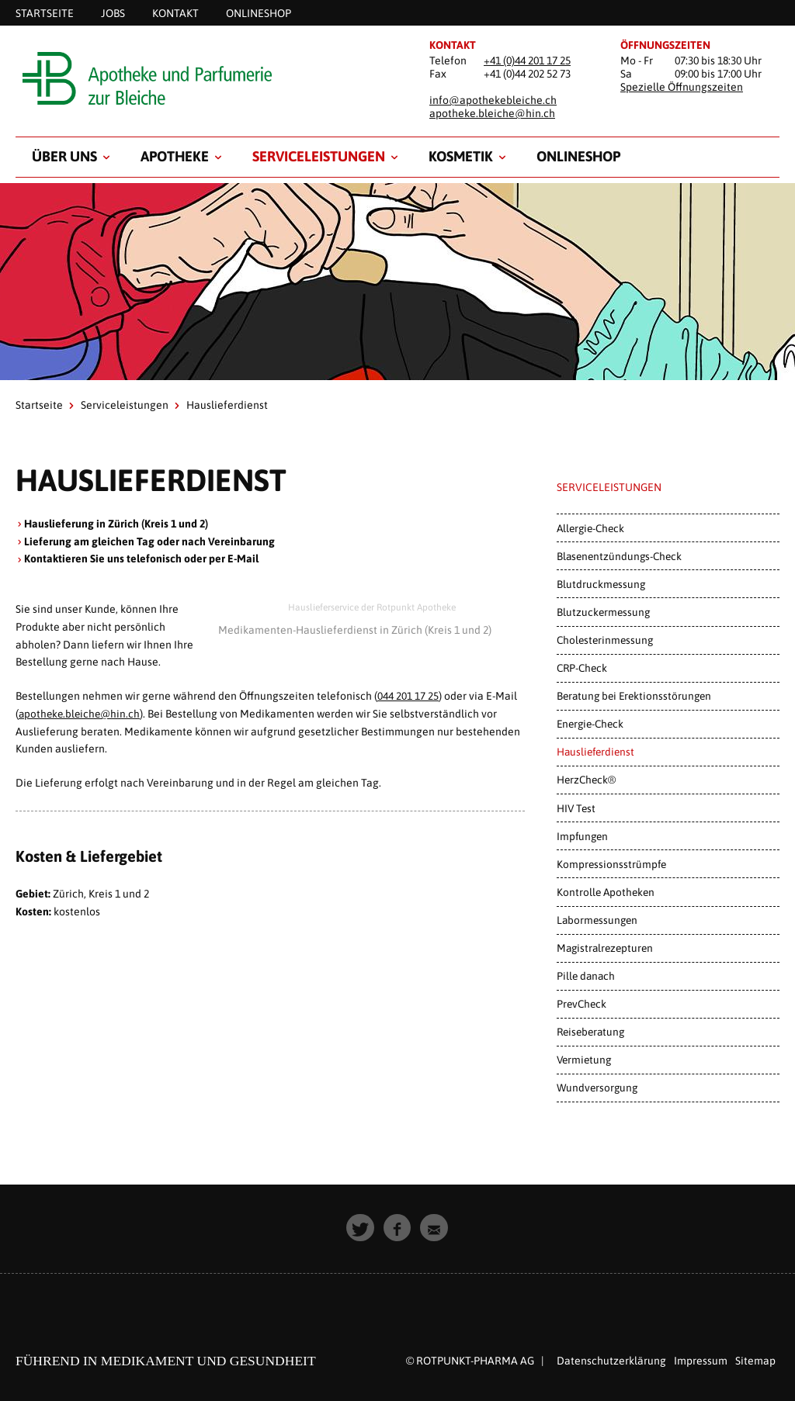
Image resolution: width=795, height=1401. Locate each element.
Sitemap (755, 1360)
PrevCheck (581, 1004)
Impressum (700, 1360)
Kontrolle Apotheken (605, 892)
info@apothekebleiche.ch (493, 100)
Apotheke (175, 156)
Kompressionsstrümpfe (611, 864)
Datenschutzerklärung (611, 1360)
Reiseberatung (590, 1032)
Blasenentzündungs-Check (619, 556)
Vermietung (584, 1059)
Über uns (64, 156)
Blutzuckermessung (603, 612)
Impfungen (582, 836)
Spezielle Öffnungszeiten (681, 87)
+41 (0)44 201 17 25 (527, 60)
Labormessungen (597, 920)
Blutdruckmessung (601, 584)
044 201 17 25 (408, 696)
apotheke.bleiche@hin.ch (492, 113)
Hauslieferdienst (595, 751)
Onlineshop (578, 156)
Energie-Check (590, 724)
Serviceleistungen (318, 156)
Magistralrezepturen (605, 948)
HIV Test (576, 808)
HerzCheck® (586, 779)
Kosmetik (461, 156)
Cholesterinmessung (605, 640)
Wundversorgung (597, 1087)
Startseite (39, 405)
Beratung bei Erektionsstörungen (634, 696)
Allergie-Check (590, 528)
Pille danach (586, 976)
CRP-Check (582, 668)
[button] (360, 1228)
